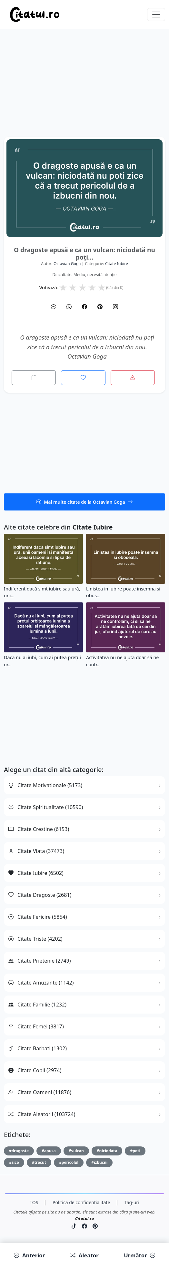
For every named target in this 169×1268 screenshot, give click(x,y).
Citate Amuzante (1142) (41, 982)
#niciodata (107, 1151)
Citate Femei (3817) (36, 1026)
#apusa (49, 1151)
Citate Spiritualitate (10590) (45, 807)
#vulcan (76, 1151)
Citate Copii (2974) (34, 1070)
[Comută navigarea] (156, 14)
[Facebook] (84, 306)
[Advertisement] (84, 91)
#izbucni (99, 1162)
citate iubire (116, 263)
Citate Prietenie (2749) (39, 960)
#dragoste (19, 1151)
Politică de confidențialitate (81, 1202)
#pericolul (68, 1162)
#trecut (39, 1162)
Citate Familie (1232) (37, 1004)
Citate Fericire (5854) (37, 916)
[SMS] (53, 306)
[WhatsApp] (69, 306)
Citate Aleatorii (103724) (41, 1114)
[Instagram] (115, 306)
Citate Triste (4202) (35, 938)
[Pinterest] (100, 306)
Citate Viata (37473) (36, 851)
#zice (14, 1162)
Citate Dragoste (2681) (39, 894)
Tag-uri (131, 1202)
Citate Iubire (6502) (36, 873)
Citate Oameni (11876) (39, 1092)
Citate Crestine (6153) (38, 829)
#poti (135, 1151)
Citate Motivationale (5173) (45, 785)
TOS (34, 1202)
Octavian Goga (67, 263)
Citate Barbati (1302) (37, 1048)
